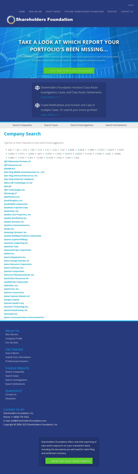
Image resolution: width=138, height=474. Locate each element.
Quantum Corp (11, 246)
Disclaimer (10, 398)
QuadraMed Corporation (15, 204)
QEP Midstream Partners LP (17, 161)
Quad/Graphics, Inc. (13, 200)
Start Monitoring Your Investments (71, 71)
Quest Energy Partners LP (16, 260)
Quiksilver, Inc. (11, 285)
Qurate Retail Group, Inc (15, 310)
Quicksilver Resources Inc (16, 278)
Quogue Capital (11, 299)
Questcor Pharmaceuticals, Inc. (19, 274)
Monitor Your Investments (71, 461)
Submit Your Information (18, 357)
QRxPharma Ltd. (12, 197)
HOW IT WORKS (53, 11)
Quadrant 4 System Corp (16, 207)
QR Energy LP (10, 193)
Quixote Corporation (14, 292)
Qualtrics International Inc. (17, 225)
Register (112, 11)
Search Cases (51, 125)
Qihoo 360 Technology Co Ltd (18, 182)
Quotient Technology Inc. (16, 306)
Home (22, 11)
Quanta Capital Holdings (16, 239)
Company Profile (13, 338)
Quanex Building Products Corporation (22, 235)
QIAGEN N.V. (10, 168)
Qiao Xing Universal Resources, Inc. (21, 175)
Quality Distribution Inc (15, 218)
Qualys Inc (9, 228)
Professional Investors (16, 361)
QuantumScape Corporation (17, 250)
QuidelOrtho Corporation (16, 282)
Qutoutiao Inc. (11, 314)
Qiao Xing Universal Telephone (19, 179)
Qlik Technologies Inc (14, 190)
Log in (131, 5)
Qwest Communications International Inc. (24, 317)
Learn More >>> (50, 97)
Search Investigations (81, 125)
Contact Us (127, 11)
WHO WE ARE (35, 11)
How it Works (12, 353)
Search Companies (22, 125)
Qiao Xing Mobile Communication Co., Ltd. (24, 172)
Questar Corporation (14, 271)
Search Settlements (116, 125)
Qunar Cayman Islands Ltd (17, 296)
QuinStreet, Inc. (11, 289)
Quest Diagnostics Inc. (15, 257)
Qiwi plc (8, 186)
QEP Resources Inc (13, 165)
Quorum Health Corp (14, 303)
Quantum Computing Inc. (16, 243)
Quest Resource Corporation (18, 264)
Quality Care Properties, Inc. (17, 214)
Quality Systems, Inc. (14, 221)
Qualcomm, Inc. (11, 211)
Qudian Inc (9, 253)
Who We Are (11, 334)
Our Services (11, 342)
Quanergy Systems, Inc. (15, 232)
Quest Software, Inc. (14, 267)
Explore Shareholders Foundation (84, 11)
